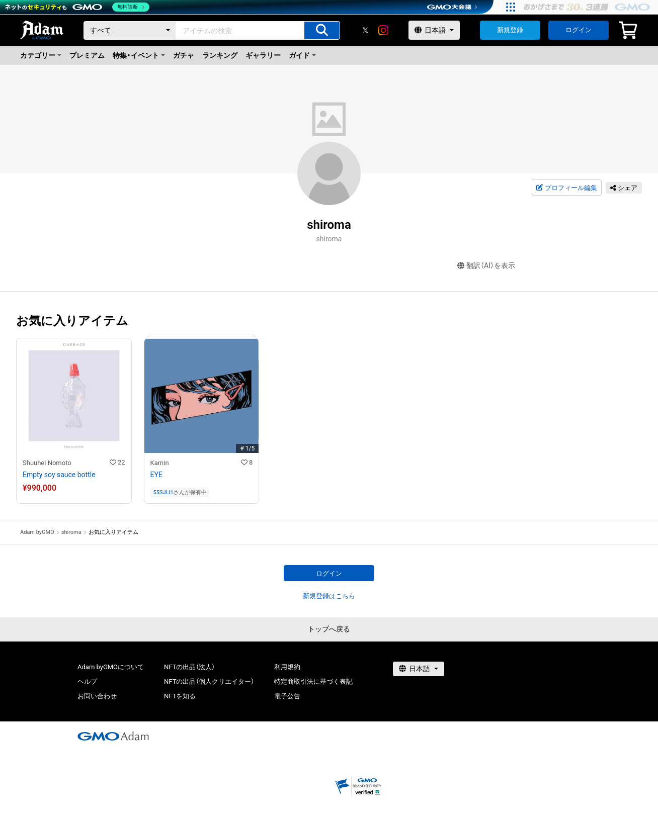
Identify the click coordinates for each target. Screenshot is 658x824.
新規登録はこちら (329, 596)
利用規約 (287, 667)
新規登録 (510, 30)
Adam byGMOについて (110, 667)
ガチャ (183, 55)
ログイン (578, 30)
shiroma (71, 532)
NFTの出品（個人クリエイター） (209, 681)
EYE (156, 475)
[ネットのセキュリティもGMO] (77, 7)
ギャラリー (263, 55)
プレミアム (87, 55)
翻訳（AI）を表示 (486, 265)
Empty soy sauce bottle (59, 475)
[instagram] (383, 30)
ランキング (219, 55)
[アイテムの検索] (322, 30)
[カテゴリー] (130, 30)
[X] (365, 30)
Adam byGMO (37, 532)
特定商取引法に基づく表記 (313, 681)
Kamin (159, 463)
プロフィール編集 (566, 188)
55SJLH (163, 492)
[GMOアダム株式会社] (113, 736)
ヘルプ (87, 681)
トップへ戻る (329, 629)
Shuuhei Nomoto (47, 463)
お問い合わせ (97, 696)
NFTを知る (180, 696)
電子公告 (287, 696)
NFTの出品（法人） (189, 667)
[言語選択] (434, 30)
